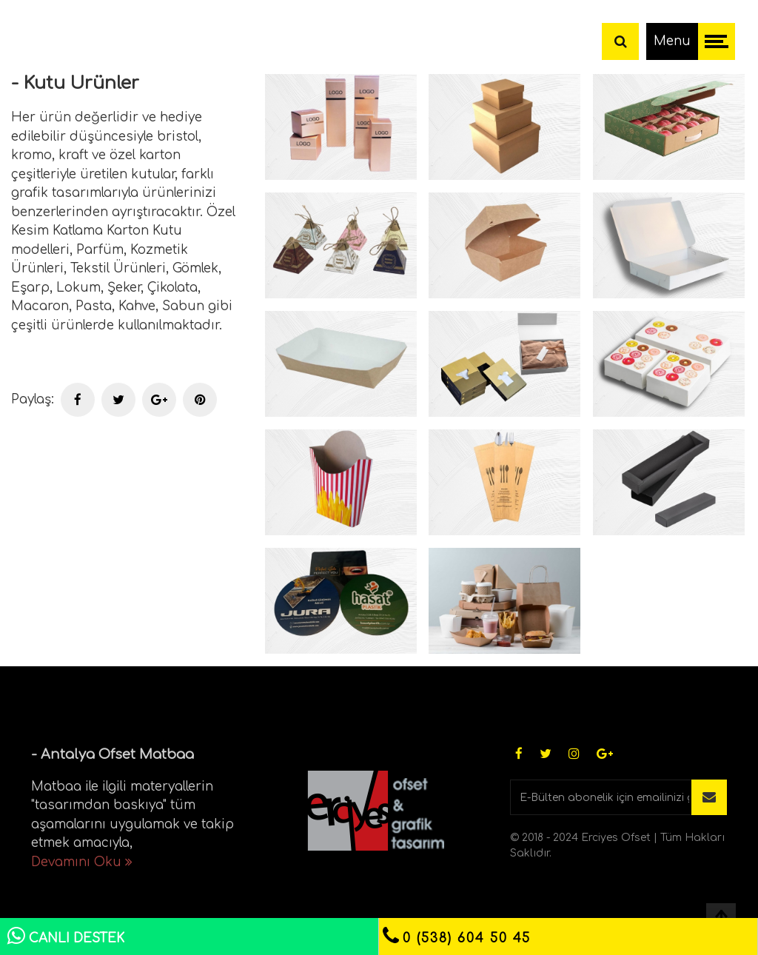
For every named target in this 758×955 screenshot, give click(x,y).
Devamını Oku (82, 862)
